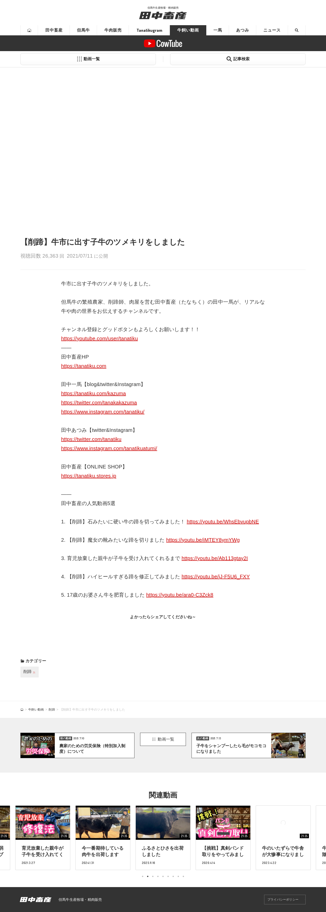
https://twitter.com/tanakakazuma (99, 402)
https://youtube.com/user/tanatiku (99, 338)
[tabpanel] (163, 837)
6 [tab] (168, 876)
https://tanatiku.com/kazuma (93, 393)
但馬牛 (83, 30)
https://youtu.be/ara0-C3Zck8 (179, 595)
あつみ (242, 30)
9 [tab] (183, 876)
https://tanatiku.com (83, 366)
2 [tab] (147, 876)
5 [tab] (163, 876)
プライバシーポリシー (282, 899)
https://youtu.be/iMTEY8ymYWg (203, 540)
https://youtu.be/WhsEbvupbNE (223, 521)
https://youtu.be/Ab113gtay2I (215, 558)
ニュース (272, 30)
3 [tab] (152, 876)
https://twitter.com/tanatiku (91, 439)
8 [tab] (178, 876)
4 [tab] (157, 876)
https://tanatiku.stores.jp (88, 476)
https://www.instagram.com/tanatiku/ (102, 412)
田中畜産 (54, 30)
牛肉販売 (113, 30)
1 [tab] (142, 876)
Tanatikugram (149, 30)
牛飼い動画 (188, 30)
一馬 (217, 30)
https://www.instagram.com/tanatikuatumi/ (109, 448)
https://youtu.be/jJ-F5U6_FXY (216, 576)
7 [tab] (173, 876)
